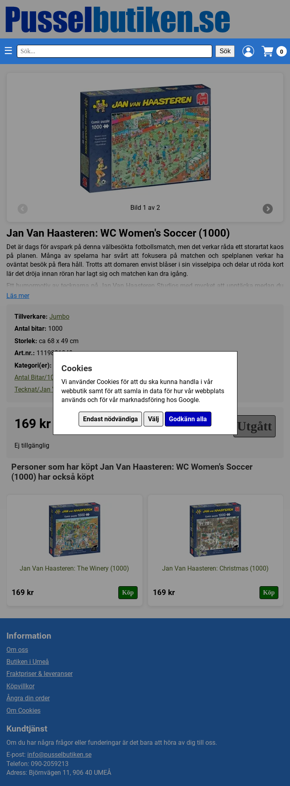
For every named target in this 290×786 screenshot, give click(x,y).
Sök (225, 51)
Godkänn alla (188, 419)
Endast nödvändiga (110, 419)
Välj (153, 419)
